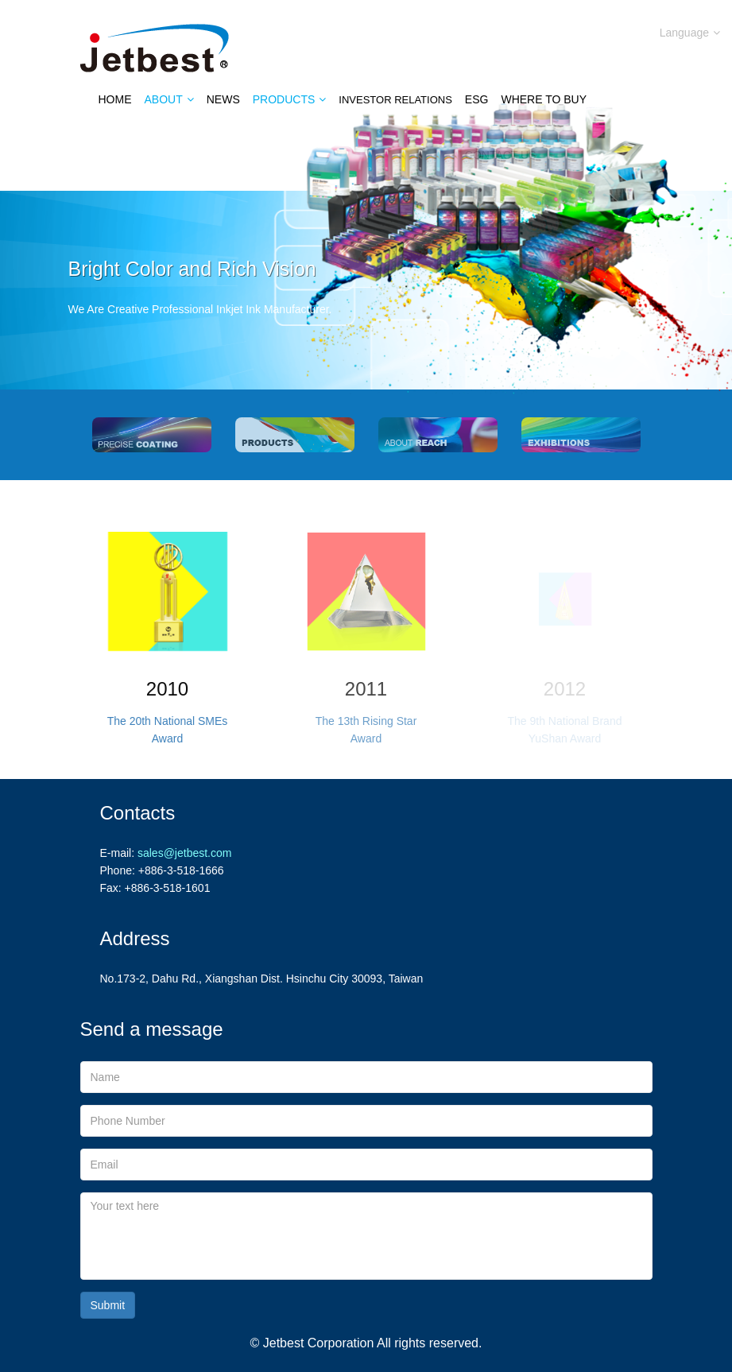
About (169, 99)
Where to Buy (544, 99)
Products (290, 99)
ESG (477, 99)
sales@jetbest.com (184, 853)
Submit (108, 1305)
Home (115, 99)
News (223, 99)
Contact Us (500, 155)
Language (690, 32)
